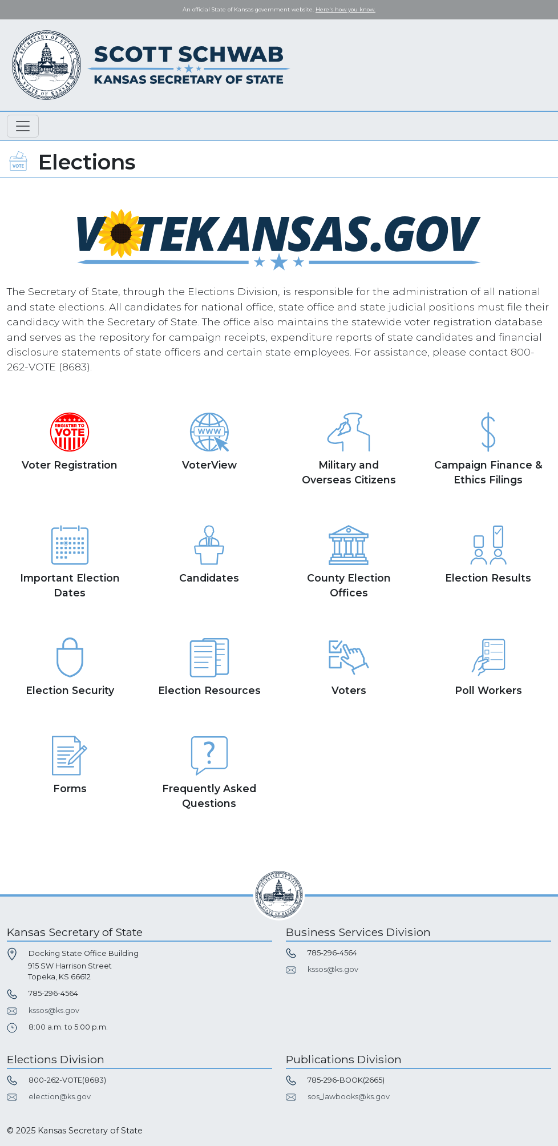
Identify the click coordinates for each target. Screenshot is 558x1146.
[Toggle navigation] (23, 126)
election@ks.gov (60, 1096)
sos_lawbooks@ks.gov (349, 1096)
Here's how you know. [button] (345, 9)
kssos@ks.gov (54, 1010)
